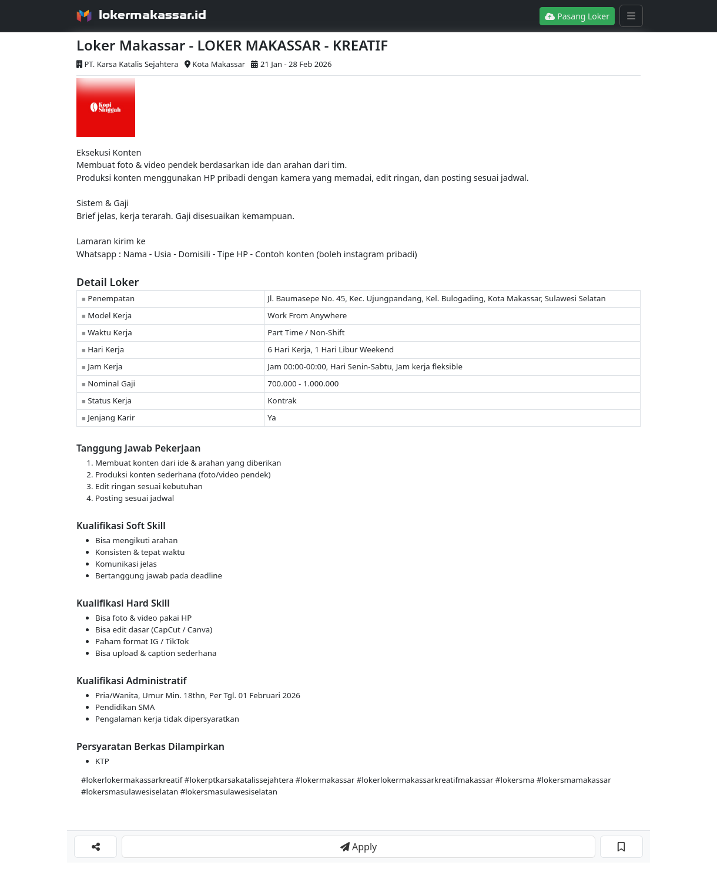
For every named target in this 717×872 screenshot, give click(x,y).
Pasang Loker (577, 16)
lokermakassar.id (152, 15)
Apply (358, 846)
